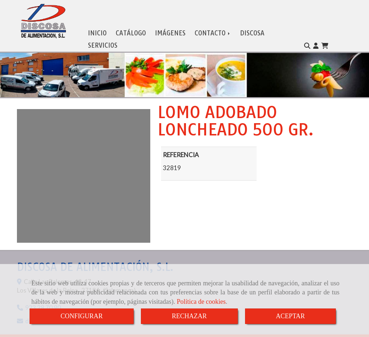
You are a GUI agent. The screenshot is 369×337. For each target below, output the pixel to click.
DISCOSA (252, 27)
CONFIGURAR (82, 316)
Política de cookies (201, 301)
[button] (316, 40)
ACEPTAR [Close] (290, 316)
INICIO (97, 27)
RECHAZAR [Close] (189, 316)
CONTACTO (213, 27)
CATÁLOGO (131, 27)
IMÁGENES (170, 27)
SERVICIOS (102, 39)
